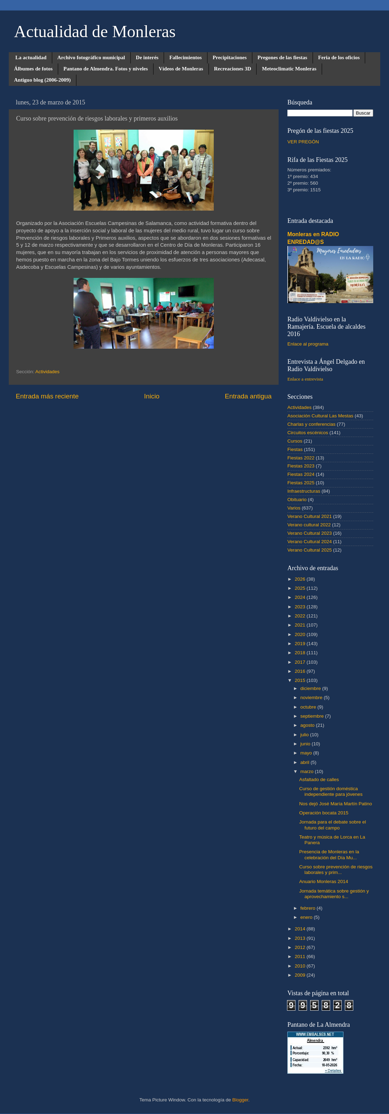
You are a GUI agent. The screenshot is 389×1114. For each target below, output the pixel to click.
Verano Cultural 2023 (309, 533)
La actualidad (31, 57)
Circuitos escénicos (307, 432)
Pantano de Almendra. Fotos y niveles (105, 68)
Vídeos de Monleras (181, 68)
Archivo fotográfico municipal (91, 57)
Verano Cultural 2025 (309, 550)
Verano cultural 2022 (309, 524)
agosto (308, 725)
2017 (301, 662)
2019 (301, 643)
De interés (147, 57)
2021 (301, 625)
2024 (301, 597)
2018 (301, 652)
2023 (301, 606)
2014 (301, 928)
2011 (301, 956)
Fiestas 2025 (300, 482)
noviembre (312, 697)
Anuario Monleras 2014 (323, 881)
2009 (301, 975)
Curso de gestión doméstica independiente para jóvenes (331, 791)
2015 (301, 680)
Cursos (294, 441)
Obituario (297, 499)
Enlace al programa (307, 344)
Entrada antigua (248, 396)
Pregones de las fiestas (282, 57)
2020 (301, 634)
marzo (307, 771)
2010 (301, 966)
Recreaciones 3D (232, 68)
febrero (308, 908)
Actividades (47, 371)
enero (307, 917)
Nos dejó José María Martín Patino (335, 803)
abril (305, 762)
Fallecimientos (185, 57)
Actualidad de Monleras (95, 31)
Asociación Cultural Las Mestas (320, 415)
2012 (301, 947)
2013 (301, 938)
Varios (293, 508)
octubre (309, 707)
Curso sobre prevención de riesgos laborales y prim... (336, 869)
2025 (301, 588)
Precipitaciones (230, 57)
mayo (306, 753)
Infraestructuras (303, 491)
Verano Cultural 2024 (309, 541)
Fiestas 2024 (300, 474)
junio (306, 743)
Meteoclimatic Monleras (289, 68)
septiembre (312, 716)
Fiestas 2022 (300, 457)
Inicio (151, 396)
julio (305, 734)
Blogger (240, 1099)
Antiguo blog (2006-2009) (42, 80)
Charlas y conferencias (311, 424)
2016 (301, 671)
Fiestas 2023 (300, 466)
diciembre (311, 688)
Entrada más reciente (47, 396)
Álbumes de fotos (33, 68)
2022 (301, 615)
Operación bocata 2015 (323, 812)
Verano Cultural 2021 (309, 516)
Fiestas (295, 449)
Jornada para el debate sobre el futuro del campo (332, 824)
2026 (301, 579)
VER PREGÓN (303, 141)
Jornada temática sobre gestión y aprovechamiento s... (334, 893)
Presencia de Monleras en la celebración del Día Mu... (329, 854)
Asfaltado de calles (319, 779)
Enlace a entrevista (305, 379)
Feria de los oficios (339, 57)
